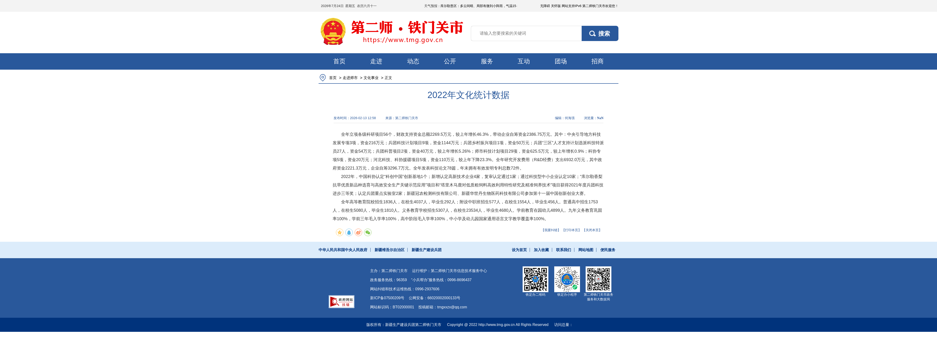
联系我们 (563, 250)
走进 (376, 61)
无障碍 (545, 6)
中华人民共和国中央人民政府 (343, 250)
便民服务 (607, 250)
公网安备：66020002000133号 (435, 298)
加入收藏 (541, 250)
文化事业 (371, 78)
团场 (561, 61)
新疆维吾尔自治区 (390, 250)
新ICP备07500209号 (387, 298)
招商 (597, 61)
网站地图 (585, 250)
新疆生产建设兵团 (427, 250)
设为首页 (519, 250)
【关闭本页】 (592, 230)
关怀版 (556, 6)
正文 (388, 78)
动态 (413, 61)
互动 (524, 61)
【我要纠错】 (551, 230)
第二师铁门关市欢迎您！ (600, 6)
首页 (339, 61)
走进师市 (350, 78)
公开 (450, 61)
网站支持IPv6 (571, 6)
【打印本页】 (571, 230)
